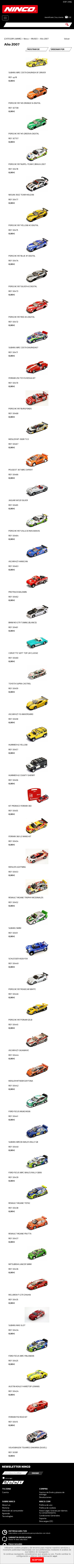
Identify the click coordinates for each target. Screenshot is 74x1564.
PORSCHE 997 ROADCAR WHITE (22, 989)
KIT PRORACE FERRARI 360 (20, 806)
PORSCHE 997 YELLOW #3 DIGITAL (23, 225)
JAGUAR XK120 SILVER (18, 500)
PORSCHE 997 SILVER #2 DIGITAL (23, 286)
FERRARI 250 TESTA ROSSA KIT (22, 378)
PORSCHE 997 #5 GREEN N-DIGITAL (24, 133)
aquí (55, 1556)
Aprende (6, 1513)
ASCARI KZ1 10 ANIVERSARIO (21, 714)
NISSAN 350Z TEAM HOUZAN (21, 194)
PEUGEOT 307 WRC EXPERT (21, 469)
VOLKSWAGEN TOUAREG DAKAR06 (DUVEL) (28, 1447)
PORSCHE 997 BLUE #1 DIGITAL (22, 256)
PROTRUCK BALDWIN (18, 592)
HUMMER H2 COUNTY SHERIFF (22, 775)
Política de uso (45, 1505)
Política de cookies (47, 1508)
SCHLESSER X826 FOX (18, 958)
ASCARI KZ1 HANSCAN (18, 561)
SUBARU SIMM (15, 928)
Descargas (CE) (46, 1521)
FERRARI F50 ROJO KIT (18, 1417)
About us (6, 1505)
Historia (5, 1508)
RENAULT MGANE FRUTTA (20, 1233)
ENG (70, 2)
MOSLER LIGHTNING (17, 867)
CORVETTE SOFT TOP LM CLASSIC (23, 653)
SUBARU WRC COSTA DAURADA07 (23, 347)
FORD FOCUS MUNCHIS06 (19, 1111)
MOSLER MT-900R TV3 (19, 439)
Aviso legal (8, 1478)
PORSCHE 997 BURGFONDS (20, 408)
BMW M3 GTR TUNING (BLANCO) (23, 622)
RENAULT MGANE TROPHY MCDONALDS (26, 897)
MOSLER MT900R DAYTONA (21, 1081)
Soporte (42, 1518)
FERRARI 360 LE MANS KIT (20, 836)
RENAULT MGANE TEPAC (19, 1203)
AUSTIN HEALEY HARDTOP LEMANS (24, 1386)
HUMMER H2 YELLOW (18, 744)
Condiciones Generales (49, 1515)
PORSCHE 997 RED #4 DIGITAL (22, 317)
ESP (64, 2)
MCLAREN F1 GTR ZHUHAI (20, 1294)
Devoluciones (45, 1497)
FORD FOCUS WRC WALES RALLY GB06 (25, 1172)
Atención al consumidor (12, 1510)
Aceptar (37, 1559)
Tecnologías (7, 1516)
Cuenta (5, 1492)
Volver (67, 38)
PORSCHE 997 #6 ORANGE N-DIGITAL (25, 103)
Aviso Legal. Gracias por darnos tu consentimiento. (53, 1511)
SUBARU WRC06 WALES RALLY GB (23, 1142)
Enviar (35, 1473)
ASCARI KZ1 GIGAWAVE (19, 1050)
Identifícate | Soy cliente (54, 17)
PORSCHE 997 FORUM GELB (20, 1019)
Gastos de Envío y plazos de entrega (51, 1493)
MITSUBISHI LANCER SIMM (20, 1264)
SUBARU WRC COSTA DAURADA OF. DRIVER (27, 72)
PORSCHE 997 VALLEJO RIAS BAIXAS (24, 531)
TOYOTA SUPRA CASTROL (20, 683)
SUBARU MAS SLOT (17, 1325)
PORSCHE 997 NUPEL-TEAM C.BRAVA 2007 (27, 164)
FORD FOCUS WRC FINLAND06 (21, 1356)
